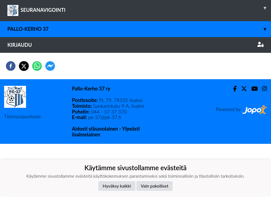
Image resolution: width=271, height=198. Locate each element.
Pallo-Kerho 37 (139, 29)
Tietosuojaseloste (22, 116)
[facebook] (11, 66)
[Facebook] (233, 89)
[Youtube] (252, 89)
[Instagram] (262, 89)
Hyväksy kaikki (117, 185)
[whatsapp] (37, 66)
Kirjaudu (135, 45)
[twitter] (24, 66)
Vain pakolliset (155, 185)
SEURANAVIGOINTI (139, 8)
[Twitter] (242, 89)
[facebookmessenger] (50, 66)
